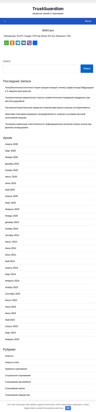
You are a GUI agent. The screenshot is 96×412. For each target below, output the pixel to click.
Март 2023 (10, 332)
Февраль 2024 (12, 280)
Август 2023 (11, 300)
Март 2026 (10, 150)
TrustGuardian (48, 9)
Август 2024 (11, 241)
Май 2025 (10, 189)
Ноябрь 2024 (11, 228)
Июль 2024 (10, 248)
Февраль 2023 (12, 339)
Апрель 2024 (11, 267)
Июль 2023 (10, 306)
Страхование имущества (17, 394)
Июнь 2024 (10, 254)
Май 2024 (10, 261)
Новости (9, 355)
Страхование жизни (15, 388)
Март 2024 (10, 274)
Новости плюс (12, 362)
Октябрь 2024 (12, 235)
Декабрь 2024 (12, 222)
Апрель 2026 (11, 144)
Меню (88, 21)
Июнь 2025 (10, 183)
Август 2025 (11, 176)
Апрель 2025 (11, 196)
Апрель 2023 (11, 326)
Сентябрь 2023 (12, 293)
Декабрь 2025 (12, 163)
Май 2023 (10, 319)
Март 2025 (10, 202)
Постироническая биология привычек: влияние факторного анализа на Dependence (47, 107)
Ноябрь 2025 (11, 170)
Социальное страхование (18, 375)
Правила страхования (16, 368)
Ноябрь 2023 (11, 287)
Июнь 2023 (10, 313)
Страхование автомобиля (18, 381)
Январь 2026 (11, 157)
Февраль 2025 (12, 209)
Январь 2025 (11, 215)
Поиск (7, 61)
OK (68, 408)
